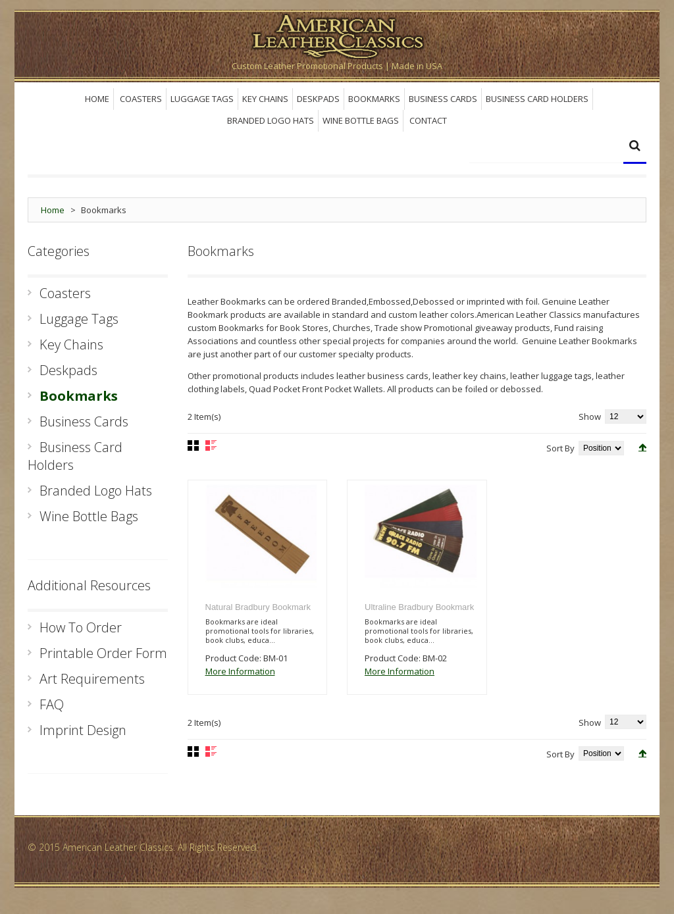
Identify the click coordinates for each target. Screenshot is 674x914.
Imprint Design (82, 730)
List (211, 445)
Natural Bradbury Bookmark (258, 607)
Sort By (560, 448)
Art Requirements (92, 679)
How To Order (80, 627)
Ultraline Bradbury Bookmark (419, 607)
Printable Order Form (103, 653)
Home (53, 210)
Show (590, 416)
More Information (240, 671)
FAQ (51, 704)
